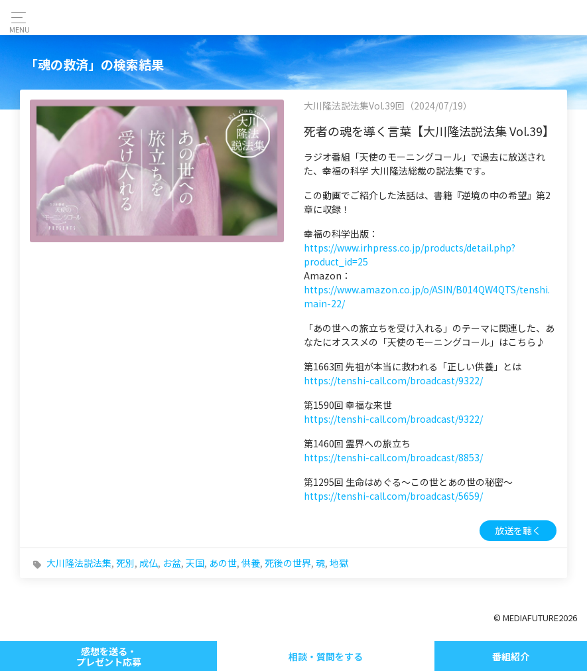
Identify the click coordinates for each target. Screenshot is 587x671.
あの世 (223, 562)
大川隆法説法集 (78, 562)
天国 (195, 562)
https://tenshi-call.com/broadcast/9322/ (393, 380)
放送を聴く (518, 530)
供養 (250, 562)
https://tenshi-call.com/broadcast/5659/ (393, 495)
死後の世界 (288, 562)
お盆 (172, 562)
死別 (125, 562)
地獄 (339, 562)
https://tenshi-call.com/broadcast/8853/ (393, 457)
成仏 (148, 562)
